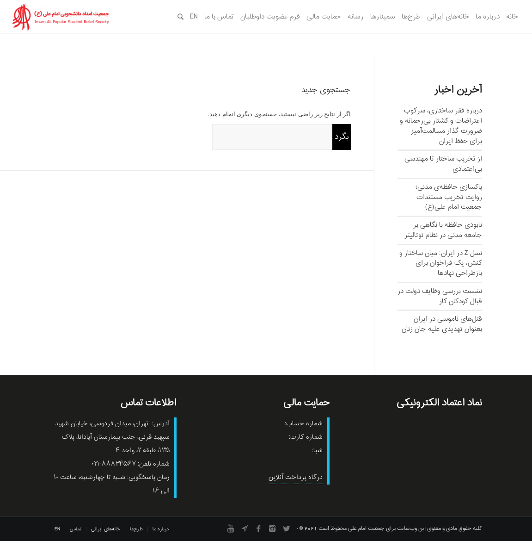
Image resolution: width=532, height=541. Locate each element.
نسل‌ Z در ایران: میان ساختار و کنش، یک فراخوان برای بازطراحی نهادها (440, 263)
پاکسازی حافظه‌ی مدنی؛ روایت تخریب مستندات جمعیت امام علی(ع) (449, 197)
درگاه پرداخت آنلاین (296, 477)
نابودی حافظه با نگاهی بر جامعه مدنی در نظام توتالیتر (443, 230)
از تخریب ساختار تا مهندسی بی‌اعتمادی (443, 163)
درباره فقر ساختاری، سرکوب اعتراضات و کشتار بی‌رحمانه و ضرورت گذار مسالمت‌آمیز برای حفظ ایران (441, 125)
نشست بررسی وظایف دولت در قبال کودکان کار (439, 296)
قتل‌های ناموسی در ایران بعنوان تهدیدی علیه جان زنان (442, 324)
